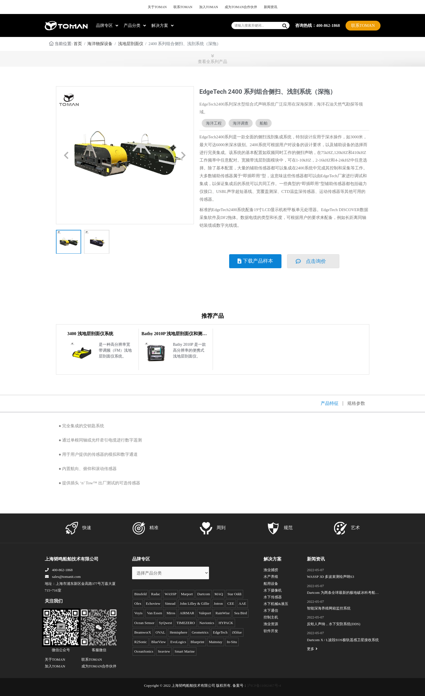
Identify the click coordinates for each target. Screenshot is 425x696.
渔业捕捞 (271, 570)
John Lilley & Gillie (194, 603)
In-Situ (232, 642)
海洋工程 (214, 123)
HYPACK (226, 623)
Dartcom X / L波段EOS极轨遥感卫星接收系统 (343, 640)
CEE (230, 603)
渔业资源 (271, 624)
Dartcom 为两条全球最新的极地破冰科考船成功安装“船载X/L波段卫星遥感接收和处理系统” (343, 593)
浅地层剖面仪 (130, 43)
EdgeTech (220, 632)
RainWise (222, 613)
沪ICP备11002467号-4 (264, 685)
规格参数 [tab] (356, 403)
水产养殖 (271, 576)
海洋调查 (240, 123)
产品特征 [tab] (330, 403)
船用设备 (271, 583)
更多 (313, 649)
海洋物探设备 (99, 43)
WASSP (171, 594)
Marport (187, 594)
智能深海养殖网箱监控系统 (329, 608)
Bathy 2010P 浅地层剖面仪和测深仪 (174, 335)
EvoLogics (178, 642)
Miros (170, 613)
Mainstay (215, 642)
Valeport (205, 613)
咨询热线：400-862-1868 (317, 25)
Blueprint (197, 642)
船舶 (263, 123)
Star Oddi (234, 594)
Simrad (170, 603)
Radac (155, 594)
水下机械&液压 (276, 604)
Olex (137, 603)
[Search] (285, 25)
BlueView (158, 642)
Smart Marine (185, 651)
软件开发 (271, 631)
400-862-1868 (59, 570)
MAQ (219, 594)
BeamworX (142, 632)
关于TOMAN (157, 7)
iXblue (237, 632)
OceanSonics (143, 651)
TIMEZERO (186, 623)
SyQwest (165, 623)
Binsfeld (140, 594)
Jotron (218, 603)
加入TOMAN (208, 7)
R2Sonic (140, 642)
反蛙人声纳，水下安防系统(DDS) (333, 624)
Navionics (206, 623)
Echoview (153, 603)
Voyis (138, 613)
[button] (66, 155)
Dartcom (203, 594)
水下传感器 (273, 597)
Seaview (164, 651)
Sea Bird (240, 613)
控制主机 (271, 617)
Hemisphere (178, 632)
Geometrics (200, 632)
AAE (242, 603)
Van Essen (154, 613)
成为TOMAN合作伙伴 (241, 7)
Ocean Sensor (144, 623)
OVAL (160, 632)
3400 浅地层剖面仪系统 (90, 333)
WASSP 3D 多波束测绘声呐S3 (330, 576)
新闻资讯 (270, 7)
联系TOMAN (182, 7)
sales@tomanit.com (63, 576)
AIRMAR (187, 613)
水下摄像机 (273, 590)
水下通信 (271, 610)
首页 (78, 43)
